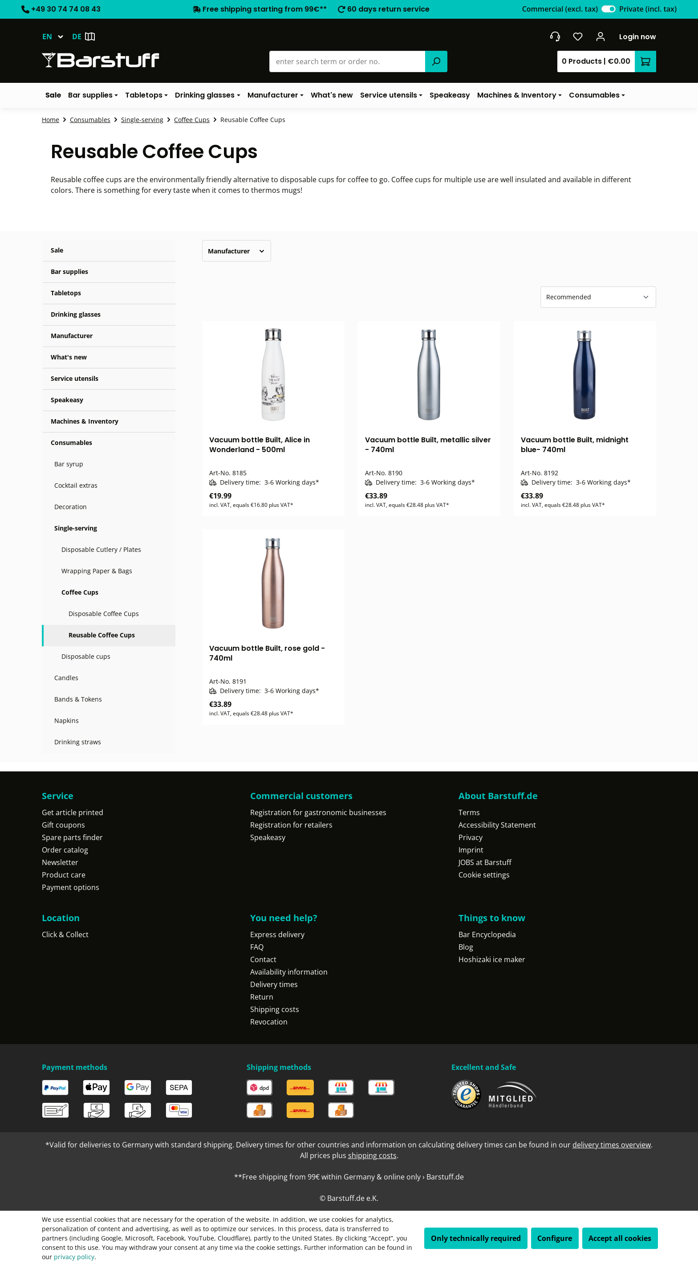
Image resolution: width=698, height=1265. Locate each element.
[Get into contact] (555, 36)
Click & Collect (65, 934)
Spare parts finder (72, 837)
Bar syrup (68, 464)
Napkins (66, 720)
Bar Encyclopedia (487, 934)
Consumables (71, 442)
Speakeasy (67, 400)
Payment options (70, 887)
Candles (66, 677)
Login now (637, 37)
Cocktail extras (75, 485)
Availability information (289, 972)
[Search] (436, 61)
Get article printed (72, 812)
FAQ (257, 947)
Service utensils (74, 378)
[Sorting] (598, 297)
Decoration (70, 506)
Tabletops (66, 293)
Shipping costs (274, 1009)
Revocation (269, 1022)
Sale (57, 250)
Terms (469, 812)
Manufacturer (72, 335)
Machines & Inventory (84, 421)
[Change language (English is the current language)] (57, 36)
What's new (69, 357)
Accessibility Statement (497, 825)
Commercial (560, 9)
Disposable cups (85, 656)
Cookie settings (484, 875)
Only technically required (476, 1238)
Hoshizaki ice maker (492, 959)
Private (648, 9)
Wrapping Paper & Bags (96, 571)
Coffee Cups (79, 592)
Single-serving (75, 528)
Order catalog (65, 850)
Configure (554, 1238)
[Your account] (600, 36)
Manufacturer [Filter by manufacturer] (236, 251)
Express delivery (277, 934)
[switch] (608, 8)
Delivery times (274, 984)
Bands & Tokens (78, 699)
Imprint (471, 850)
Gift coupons (63, 825)
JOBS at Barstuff (485, 862)
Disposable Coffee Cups (104, 613)
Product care (63, 875)
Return (261, 997)
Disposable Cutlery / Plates (101, 549)
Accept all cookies (619, 1238)
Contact (263, 959)
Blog (466, 947)
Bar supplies (69, 271)
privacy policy (74, 1257)
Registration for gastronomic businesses (318, 812)
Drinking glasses (76, 314)
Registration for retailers (291, 825)
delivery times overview (611, 1145)
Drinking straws (77, 742)
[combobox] (347, 61)
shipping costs (372, 1155)
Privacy (471, 837)
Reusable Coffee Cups (102, 635)
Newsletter (60, 862)
